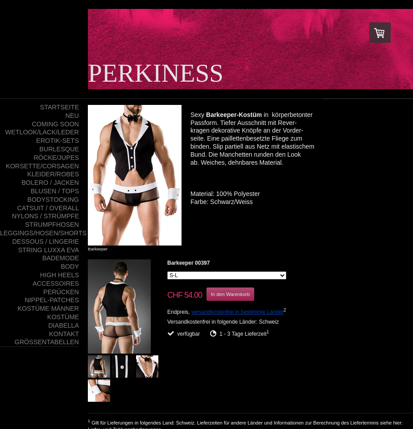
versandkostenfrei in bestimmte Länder (237, 312)
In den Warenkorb (230, 294)
